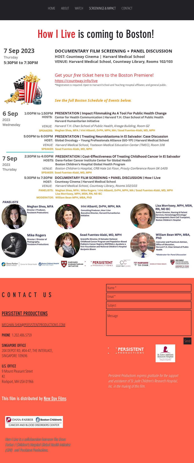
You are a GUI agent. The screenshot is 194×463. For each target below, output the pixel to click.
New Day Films (55, 398)
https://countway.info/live (76, 80)
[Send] (187, 340)
